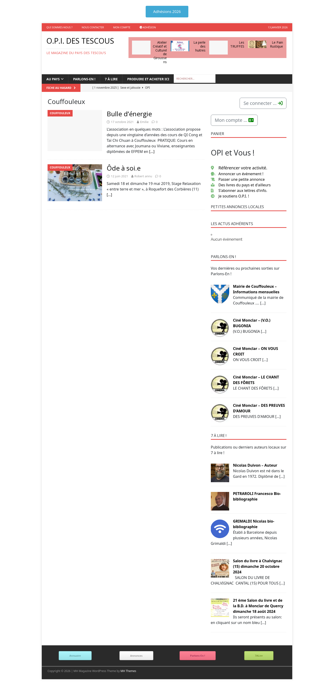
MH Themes (128, 671)
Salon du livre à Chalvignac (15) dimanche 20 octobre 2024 (257, 566)
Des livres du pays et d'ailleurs (241, 184)
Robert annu (143, 176)
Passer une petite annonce (238, 179)
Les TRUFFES (237, 44)
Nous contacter (93, 27)
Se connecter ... (263, 103)
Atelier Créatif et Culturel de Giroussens (160, 52)
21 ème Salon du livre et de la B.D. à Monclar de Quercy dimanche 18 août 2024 (258, 606)
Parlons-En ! (197, 655)
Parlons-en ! (84, 79)
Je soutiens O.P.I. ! (230, 196)
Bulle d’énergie (129, 113)
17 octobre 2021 (122, 122)
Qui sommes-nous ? (59, 27)
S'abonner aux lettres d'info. (239, 190)
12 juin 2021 (119, 176)
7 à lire (111, 79)
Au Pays (53, 79)
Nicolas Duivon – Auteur (255, 465)
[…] (151, 151)
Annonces (136, 655)
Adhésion (148, 27)
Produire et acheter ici (148, 79)
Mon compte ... (234, 120)
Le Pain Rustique (276, 44)
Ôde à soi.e (124, 168)
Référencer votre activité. (239, 168)
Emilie (144, 122)
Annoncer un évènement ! (237, 173)
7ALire (259, 655)
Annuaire (75, 655)
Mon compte (121, 27)
